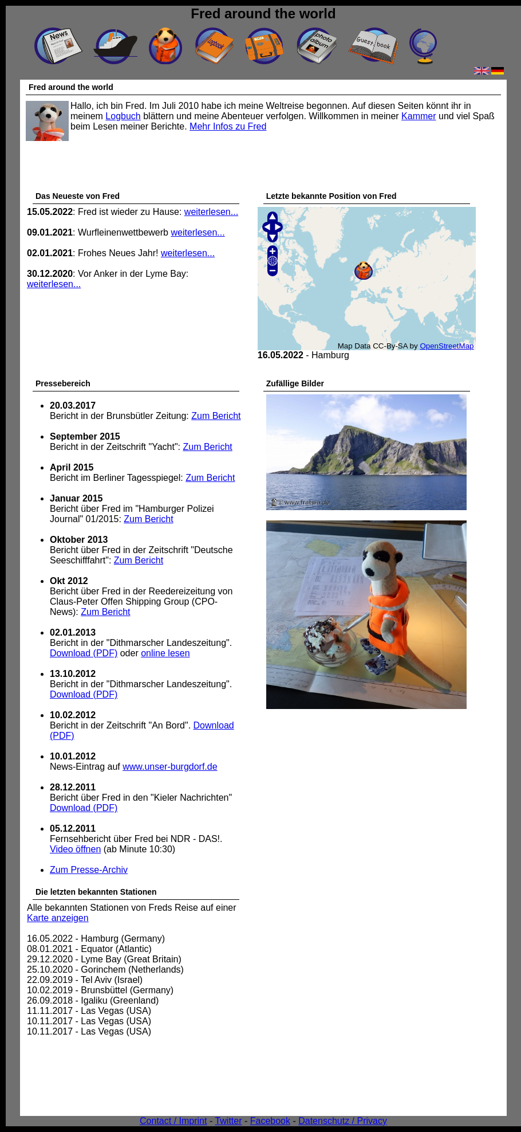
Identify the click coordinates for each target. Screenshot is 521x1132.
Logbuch (122, 116)
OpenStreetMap (446, 346)
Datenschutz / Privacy (342, 1121)
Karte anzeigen (58, 918)
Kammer (418, 116)
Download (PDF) (83, 653)
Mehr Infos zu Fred (228, 126)
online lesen (165, 653)
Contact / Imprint (173, 1121)
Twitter (228, 1121)
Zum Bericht (215, 416)
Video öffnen (75, 849)
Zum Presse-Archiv (89, 870)
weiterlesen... (211, 212)
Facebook (270, 1121)
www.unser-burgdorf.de (170, 766)
